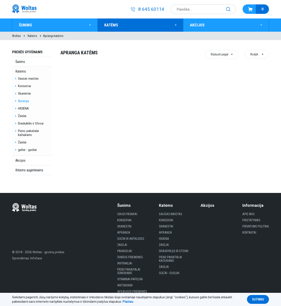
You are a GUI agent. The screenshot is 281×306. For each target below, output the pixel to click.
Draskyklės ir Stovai (30, 123)
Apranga (23, 101)
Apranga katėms (53, 36)
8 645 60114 (151, 9)
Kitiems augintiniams (29, 170)
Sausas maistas (28, 79)
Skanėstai (24, 93)
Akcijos (197, 25)
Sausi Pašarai (127, 214)
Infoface (36, 258)
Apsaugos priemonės (132, 291)
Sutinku (258, 299)
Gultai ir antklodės (130, 238)
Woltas (16, 36)
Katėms (111, 25)
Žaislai (22, 116)
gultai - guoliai (27, 150)
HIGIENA (23, 108)
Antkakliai (124, 263)
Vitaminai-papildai (130, 279)
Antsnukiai (125, 285)
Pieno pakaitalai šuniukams (128, 271)
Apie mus (248, 214)
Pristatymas (251, 220)
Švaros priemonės (130, 257)
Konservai (24, 86)
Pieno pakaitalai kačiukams (28, 133)
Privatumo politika (255, 226)
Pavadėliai (124, 251)
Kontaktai (249, 232)
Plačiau (127, 301)
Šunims (25, 25)
